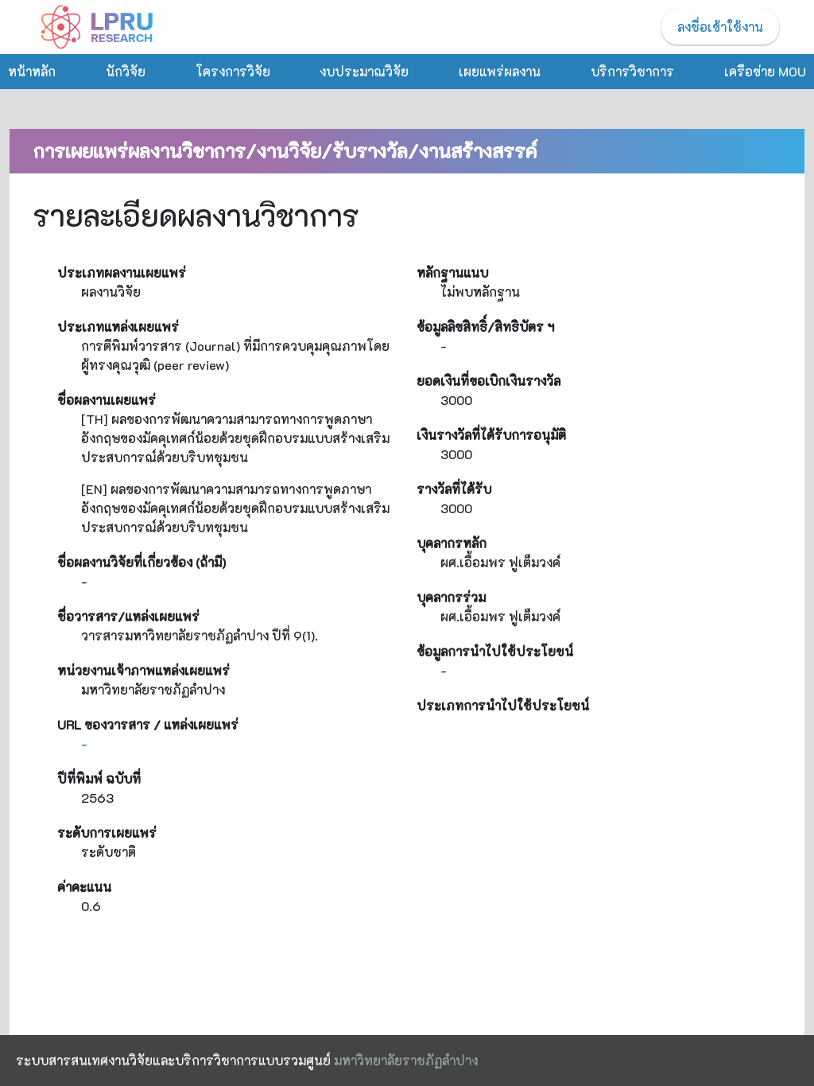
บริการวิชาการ (632, 71)
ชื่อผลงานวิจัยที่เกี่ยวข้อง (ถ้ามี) (141, 562)
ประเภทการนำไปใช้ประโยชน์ (503, 705)
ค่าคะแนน (84, 886)
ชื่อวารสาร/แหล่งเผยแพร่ (128, 616)
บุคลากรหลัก (451, 543)
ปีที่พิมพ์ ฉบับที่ (99, 778)
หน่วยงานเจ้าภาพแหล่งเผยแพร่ (143, 670)
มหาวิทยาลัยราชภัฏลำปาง (406, 1060)
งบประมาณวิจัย (364, 71)
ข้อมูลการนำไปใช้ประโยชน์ (495, 651)
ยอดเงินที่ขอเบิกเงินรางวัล (488, 380)
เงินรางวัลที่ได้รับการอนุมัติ (491, 434)
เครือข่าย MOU (765, 71)
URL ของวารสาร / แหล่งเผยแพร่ (147, 724)
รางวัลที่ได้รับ (454, 489)
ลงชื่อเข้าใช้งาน (720, 26)
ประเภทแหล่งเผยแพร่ (118, 326)
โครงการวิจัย (233, 71)
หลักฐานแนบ (452, 272)
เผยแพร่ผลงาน (500, 71)
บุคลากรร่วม (451, 597)
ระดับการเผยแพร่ (107, 832)
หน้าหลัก (32, 71)
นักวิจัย (125, 71)
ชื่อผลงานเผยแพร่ (106, 399)
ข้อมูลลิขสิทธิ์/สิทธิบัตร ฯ (485, 326)
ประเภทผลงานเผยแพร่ (121, 272)
